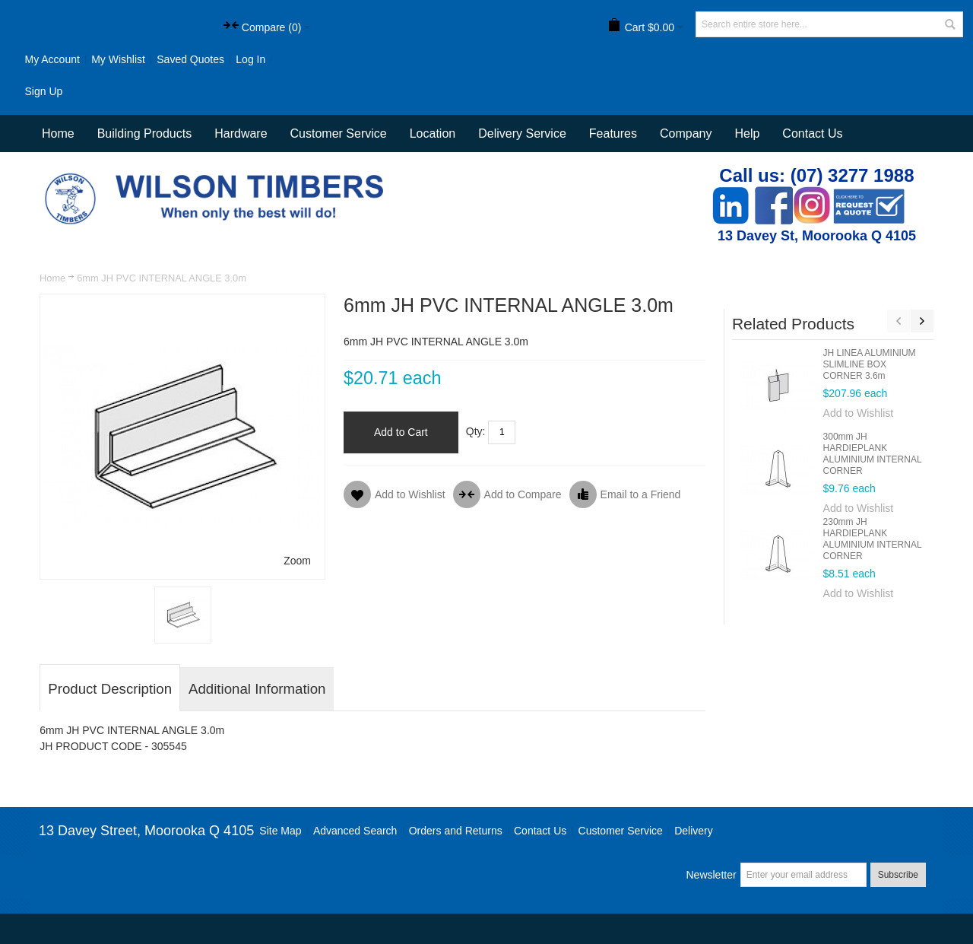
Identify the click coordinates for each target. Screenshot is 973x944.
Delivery (693, 831)
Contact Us (812, 133)
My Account (51, 59)
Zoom (297, 561)
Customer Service (620, 831)
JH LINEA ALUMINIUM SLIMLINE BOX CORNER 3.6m (869, 364)
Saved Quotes (190, 59)
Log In (250, 59)
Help (746, 133)
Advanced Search (355, 831)
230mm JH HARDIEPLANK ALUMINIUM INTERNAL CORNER (872, 538)
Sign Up (43, 91)
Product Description (110, 689)
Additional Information (257, 689)
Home (52, 278)
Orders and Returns (455, 831)
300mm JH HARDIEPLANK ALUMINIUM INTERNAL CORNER (872, 453)
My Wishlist (118, 59)
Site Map (280, 831)
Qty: (476, 431)
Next (922, 321)
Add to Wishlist (858, 413)
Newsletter (711, 875)
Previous (898, 321)
